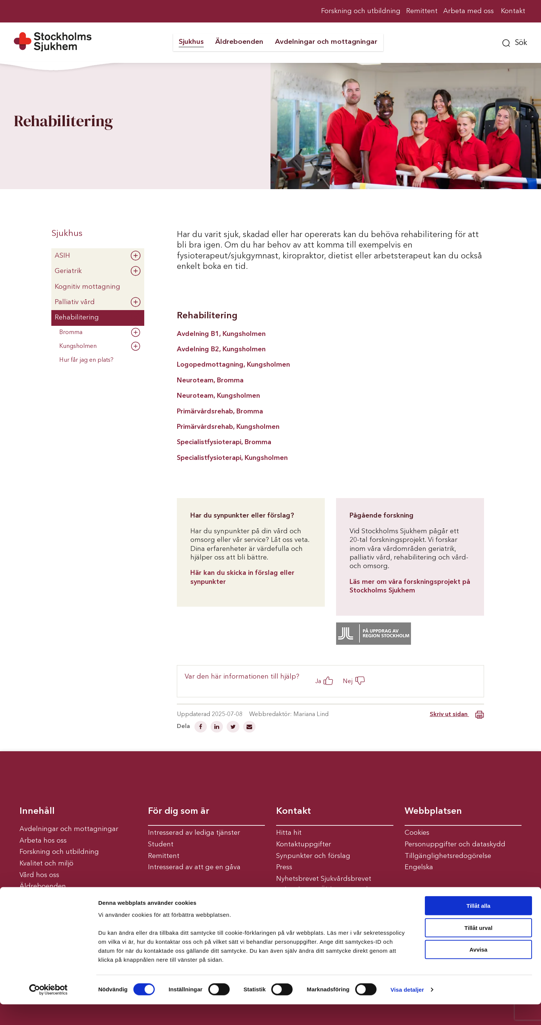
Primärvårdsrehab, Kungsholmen (228, 427)
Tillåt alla (478, 926)
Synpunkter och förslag (313, 856)
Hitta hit (289, 833)
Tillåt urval (479, 948)
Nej (348, 681)
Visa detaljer (407, 1010)
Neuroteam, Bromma (210, 380)
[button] (514, 42)
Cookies (417, 833)
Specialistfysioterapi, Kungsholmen (232, 458)
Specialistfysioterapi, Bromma (225, 442)
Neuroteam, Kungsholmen (218, 395)
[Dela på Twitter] (234, 728)
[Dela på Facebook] (201, 728)
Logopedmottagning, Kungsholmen (233, 364)
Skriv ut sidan (457, 715)
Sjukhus (66, 233)
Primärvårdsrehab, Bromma (220, 411)
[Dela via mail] (249, 728)
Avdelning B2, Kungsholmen (221, 349)
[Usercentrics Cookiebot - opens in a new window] (48, 1010)
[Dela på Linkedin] (217, 728)
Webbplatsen (433, 811)
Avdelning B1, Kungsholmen (221, 334)
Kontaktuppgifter (303, 844)
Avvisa (478, 970)
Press (284, 867)
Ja (318, 681)
